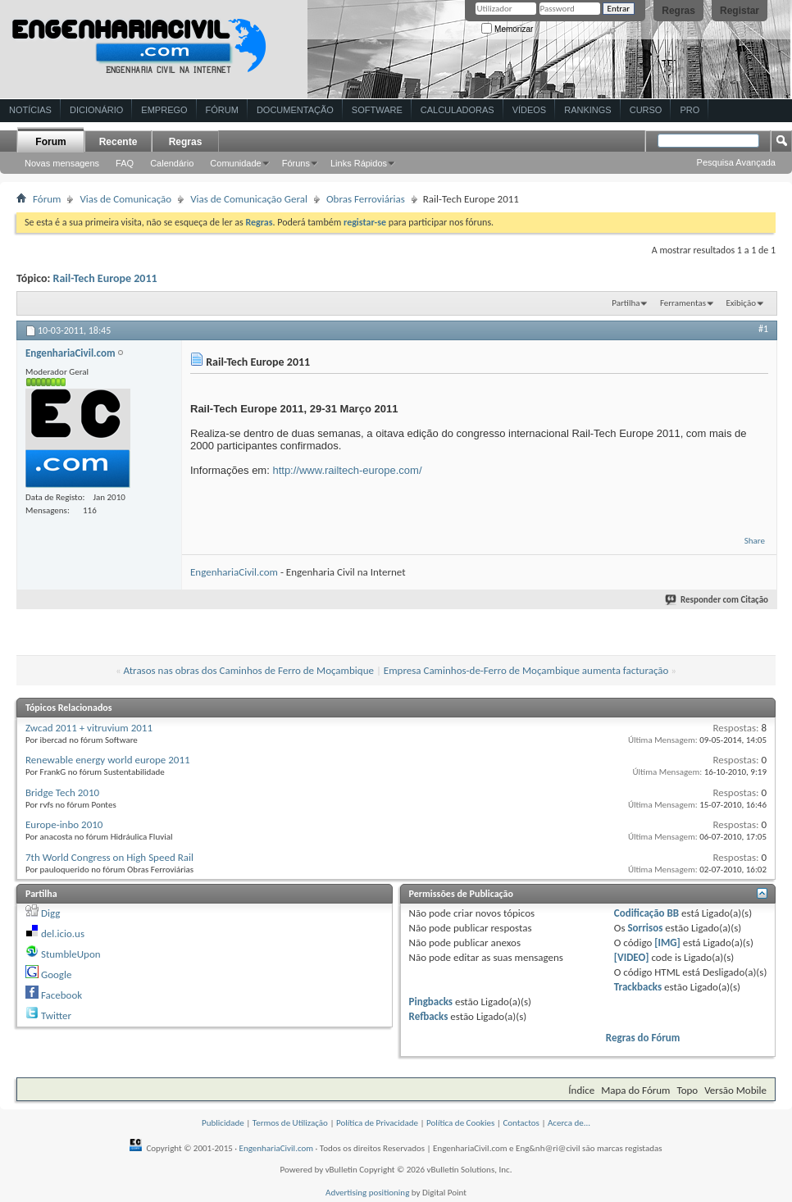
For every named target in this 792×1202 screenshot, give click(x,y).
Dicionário (96, 110)
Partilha (626, 303)
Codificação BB (646, 913)
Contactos (521, 1123)
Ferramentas (683, 303)
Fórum (222, 110)
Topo (687, 1090)
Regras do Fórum (643, 1037)
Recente (118, 142)
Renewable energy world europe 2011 (107, 760)
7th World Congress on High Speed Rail (109, 857)
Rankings (587, 110)
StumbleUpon (71, 954)
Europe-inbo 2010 (63, 824)
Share (754, 540)
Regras (678, 10)
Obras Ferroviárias (365, 199)
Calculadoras (457, 110)
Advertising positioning (367, 1192)
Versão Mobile (735, 1090)
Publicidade (223, 1123)
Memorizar (507, 29)
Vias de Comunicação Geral (248, 199)
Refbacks (428, 1016)
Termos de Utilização (290, 1123)
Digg (50, 913)
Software (377, 110)
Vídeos (529, 110)
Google (56, 974)
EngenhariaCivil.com (234, 572)
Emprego (164, 110)
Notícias (30, 110)
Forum (50, 142)
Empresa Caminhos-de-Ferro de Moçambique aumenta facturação (526, 670)
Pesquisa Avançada (736, 162)
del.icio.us (62, 933)
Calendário (171, 163)
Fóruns (296, 163)
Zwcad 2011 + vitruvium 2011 (88, 728)
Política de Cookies (460, 1123)
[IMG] (667, 942)
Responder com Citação (717, 599)
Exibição (741, 303)
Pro (689, 110)
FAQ (125, 163)
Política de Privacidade (377, 1123)
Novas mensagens (62, 163)
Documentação (295, 110)
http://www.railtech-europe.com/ (346, 470)
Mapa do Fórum (635, 1090)
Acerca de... (569, 1123)
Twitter (56, 1015)
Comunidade (235, 163)
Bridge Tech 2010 (62, 792)
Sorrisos (644, 928)
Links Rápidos (358, 163)
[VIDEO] (631, 957)
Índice (581, 1090)
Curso (646, 110)
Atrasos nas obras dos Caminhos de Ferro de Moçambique (249, 670)
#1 (763, 329)
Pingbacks (431, 1001)
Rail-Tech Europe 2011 (105, 278)
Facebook (61, 995)
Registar (739, 10)
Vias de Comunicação (125, 199)
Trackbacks (638, 987)
